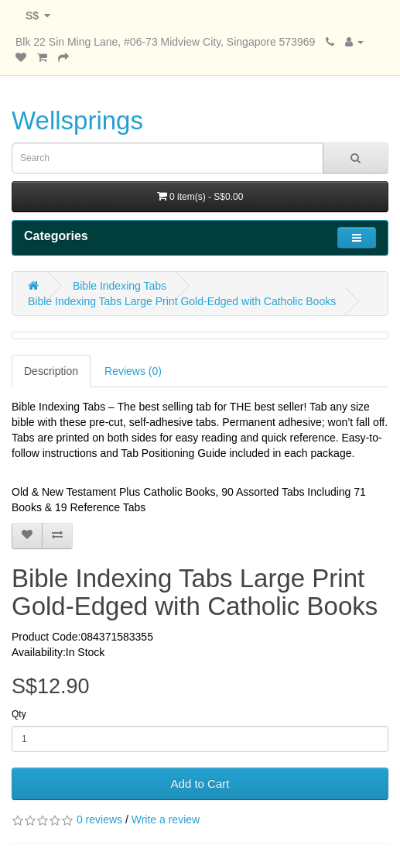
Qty (19, 714)
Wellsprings (77, 120)
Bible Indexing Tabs (119, 286)
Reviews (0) (133, 371)
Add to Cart (200, 783)
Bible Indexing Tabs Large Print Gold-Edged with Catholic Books (182, 301)
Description (51, 371)
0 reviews (99, 819)
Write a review (166, 819)
